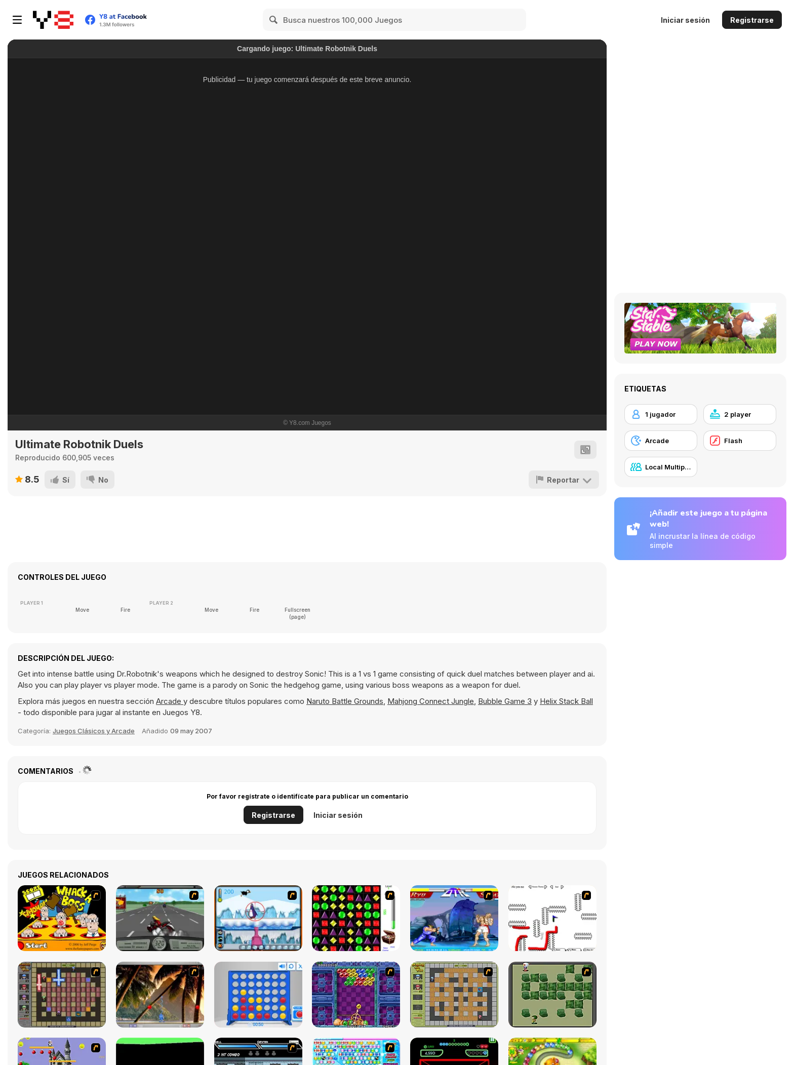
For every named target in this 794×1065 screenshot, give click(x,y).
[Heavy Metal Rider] (160, 918)
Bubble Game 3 (505, 701)
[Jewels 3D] (356, 918)
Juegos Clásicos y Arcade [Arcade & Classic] (94, 731)
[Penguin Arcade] (258, 918)
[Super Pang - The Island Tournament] (160, 995)
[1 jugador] (660, 414)
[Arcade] (660, 440)
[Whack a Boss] (62, 918)
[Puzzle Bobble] (356, 995)
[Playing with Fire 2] (62, 995)
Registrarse (752, 20)
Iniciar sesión (685, 20)
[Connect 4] (258, 995)
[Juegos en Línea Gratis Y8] (53, 20)
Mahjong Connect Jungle (430, 701)
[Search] (274, 20)
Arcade (169, 701)
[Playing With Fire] (454, 995)
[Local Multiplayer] (660, 467)
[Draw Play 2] (552, 918)
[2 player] (739, 414)
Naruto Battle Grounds (344, 701)
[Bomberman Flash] (552, 995)
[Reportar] (564, 479)
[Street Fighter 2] (454, 918)
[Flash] (739, 440)
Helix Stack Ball (566, 701)
